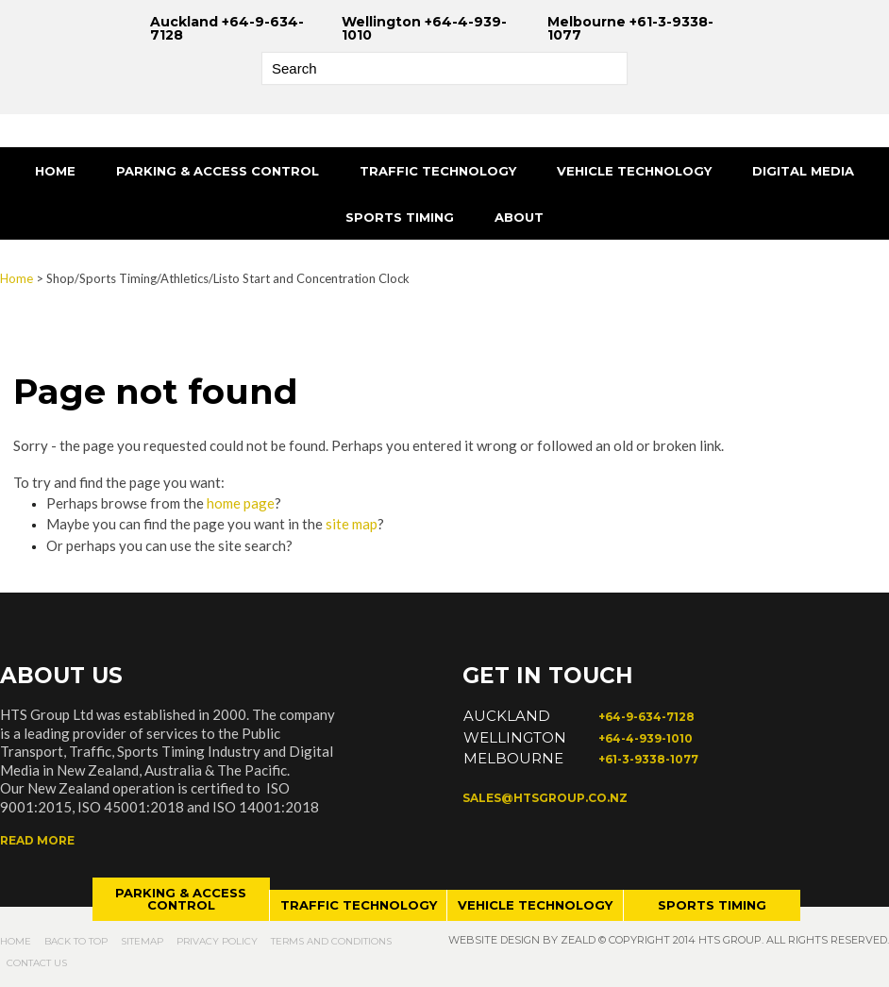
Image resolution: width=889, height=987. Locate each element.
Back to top (76, 941)
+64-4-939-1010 (645, 738)
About (519, 217)
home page (241, 502)
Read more (37, 840)
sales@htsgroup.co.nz (545, 798)
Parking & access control (180, 898)
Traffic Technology (438, 170)
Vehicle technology (535, 904)
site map (351, 523)
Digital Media (803, 170)
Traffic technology (358, 904)
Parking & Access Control (217, 170)
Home (55, 170)
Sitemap (142, 941)
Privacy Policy (217, 941)
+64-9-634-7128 (646, 717)
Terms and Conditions (331, 941)
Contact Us (37, 963)
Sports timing (712, 904)
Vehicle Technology (634, 170)
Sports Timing (399, 217)
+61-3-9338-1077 (648, 759)
